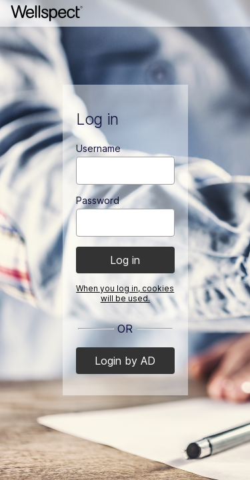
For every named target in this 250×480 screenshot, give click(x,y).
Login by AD (125, 360)
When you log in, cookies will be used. (125, 293)
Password (97, 200)
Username (98, 148)
